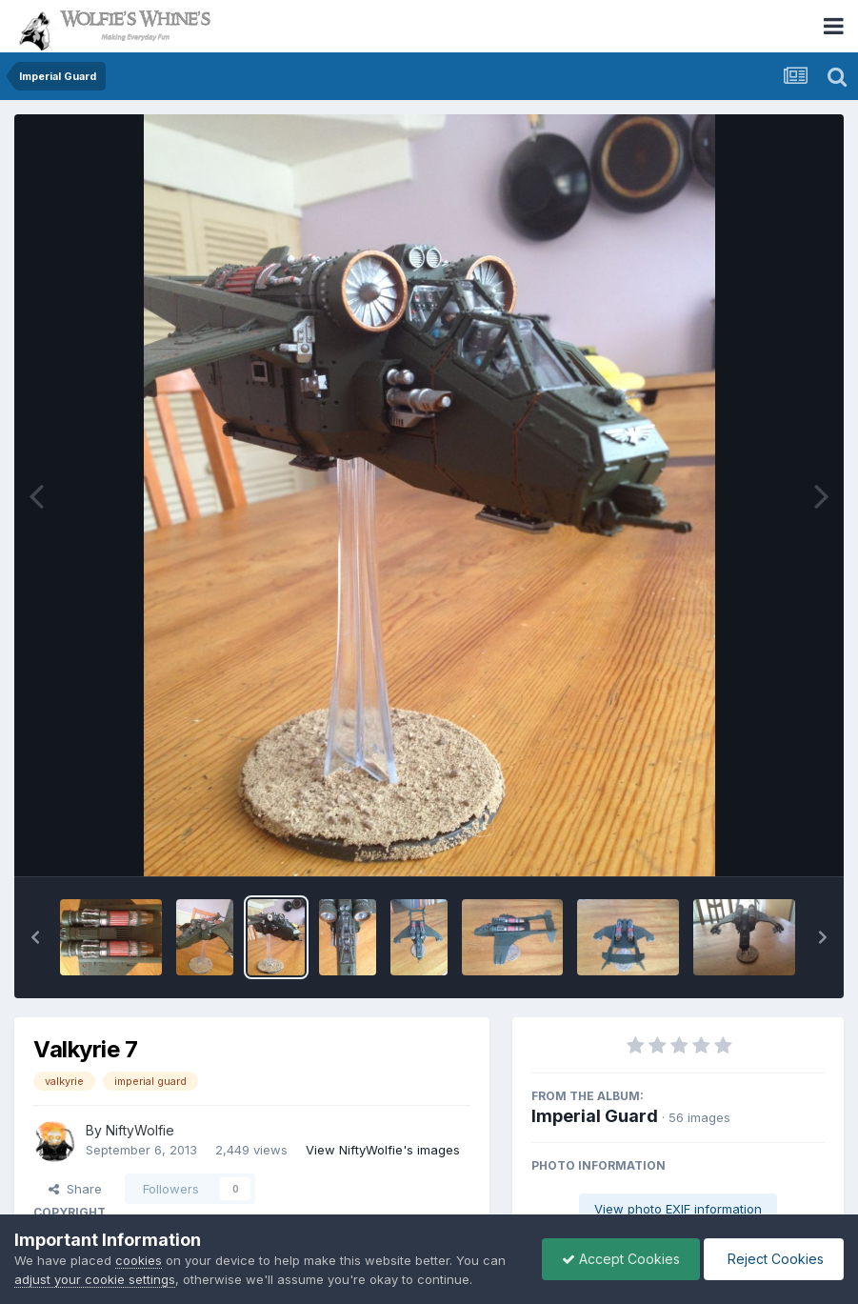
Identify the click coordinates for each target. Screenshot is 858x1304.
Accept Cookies (621, 1259)
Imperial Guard (594, 1116)
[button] (35, 937)
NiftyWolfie (140, 1130)
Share (75, 1188)
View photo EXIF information (678, 1208)
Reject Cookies (774, 1259)
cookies (138, 1260)
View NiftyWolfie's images (383, 1149)
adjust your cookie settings (94, 1279)
